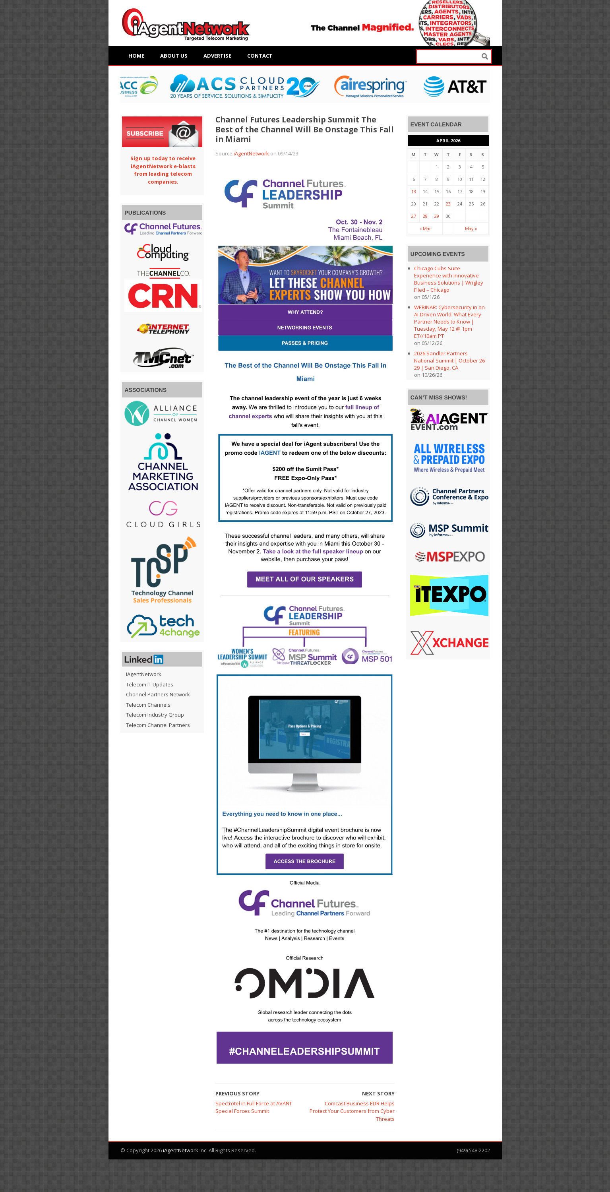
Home (136, 55)
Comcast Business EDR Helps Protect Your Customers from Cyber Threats (352, 1111)
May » (471, 228)
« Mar (425, 228)
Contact (260, 55)
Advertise (217, 55)
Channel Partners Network (158, 694)
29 (436, 216)
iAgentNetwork (251, 153)
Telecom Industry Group (155, 714)
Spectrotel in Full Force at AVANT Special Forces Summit (253, 1107)
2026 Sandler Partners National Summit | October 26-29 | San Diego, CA (450, 360)
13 (413, 191)
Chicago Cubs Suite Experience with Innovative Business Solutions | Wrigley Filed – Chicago (448, 279)
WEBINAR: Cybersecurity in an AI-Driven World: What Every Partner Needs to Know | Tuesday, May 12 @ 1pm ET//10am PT (449, 321)
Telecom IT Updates (149, 684)
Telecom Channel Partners (158, 725)
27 (413, 216)
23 (448, 204)
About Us (174, 55)
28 (425, 216)
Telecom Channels (148, 704)
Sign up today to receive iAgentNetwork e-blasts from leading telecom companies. (163, 170)
